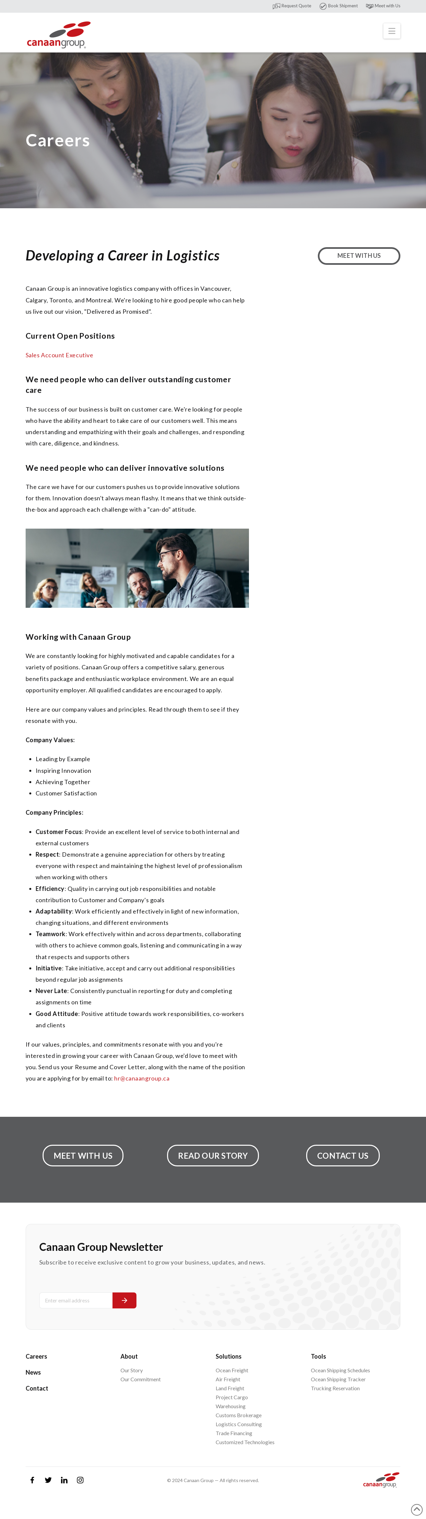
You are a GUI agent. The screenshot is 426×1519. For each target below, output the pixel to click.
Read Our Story (213, 1155)
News (33, 1372)
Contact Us (342, 1155)
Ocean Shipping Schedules (340, 1370)
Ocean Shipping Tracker (338, 1379)
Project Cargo (232, 1397)
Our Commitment (140, 1379)
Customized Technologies (245, 1442)
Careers (36, 1356)
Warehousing (231, 1406)
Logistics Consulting (239, 1424)
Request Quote (291, 5)
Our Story (131, 1370)
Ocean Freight (232, 1370)
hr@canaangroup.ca (141, 1078)
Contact (37, 1388)
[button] (391, 31)
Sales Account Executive (59, 355)
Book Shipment (338, 5)
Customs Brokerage (239, 1415)
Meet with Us (382, 5)
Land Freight (230, 1388)
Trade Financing (234, 1433)
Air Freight (228, 1379)
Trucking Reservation (335, 1388)
